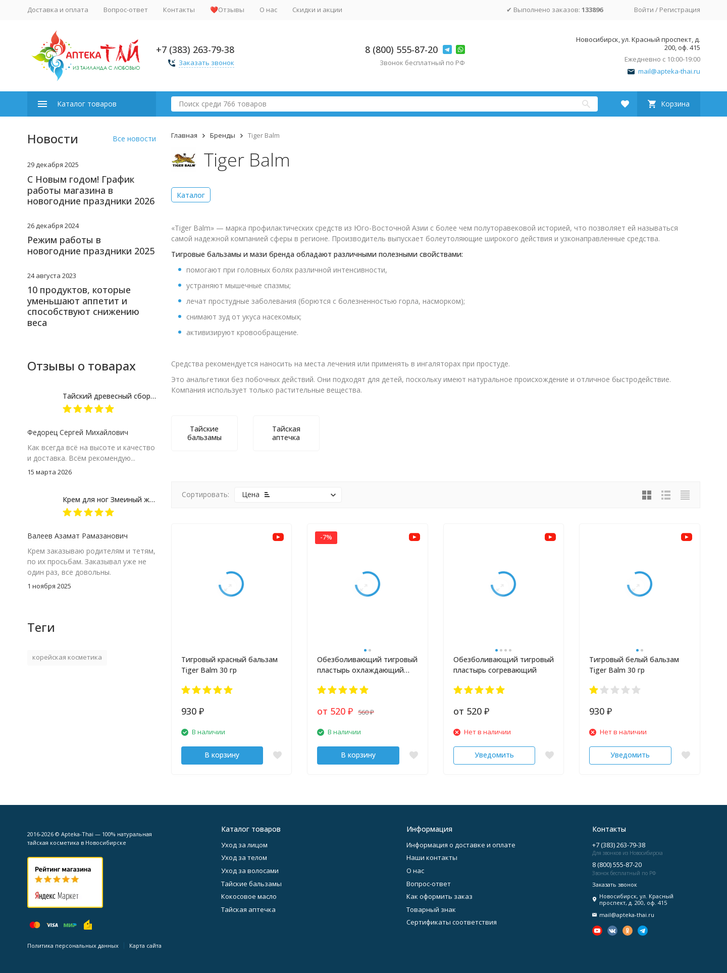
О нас (268, 9)
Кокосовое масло (249, 896)
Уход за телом (244, 857)
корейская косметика (67, 657)
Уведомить (494, 755)
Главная (184, 135)
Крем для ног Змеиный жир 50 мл (121, 499)
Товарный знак (431, 909)
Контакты (179, 9)
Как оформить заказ (439, 896)
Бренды (222, 135)
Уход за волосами (250, 870)
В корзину (221, 755)
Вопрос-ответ (125, 9)
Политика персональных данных (73, 945)
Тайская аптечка (248, 909)
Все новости (134, 138)
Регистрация (679, 9)
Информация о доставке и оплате (460, 844)
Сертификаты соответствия (451, 922)
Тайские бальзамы (251, 883)
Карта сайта (145, 945)
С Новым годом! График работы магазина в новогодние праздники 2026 (90, 190)
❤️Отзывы (227, 9)
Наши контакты (431, 857)
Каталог (191, 195)
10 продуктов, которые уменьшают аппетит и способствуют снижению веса (83, 306)
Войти (644, 9)
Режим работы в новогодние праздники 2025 (90, 245)
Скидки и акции (317, 9)
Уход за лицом (244, 844)
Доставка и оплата (57, 9)
